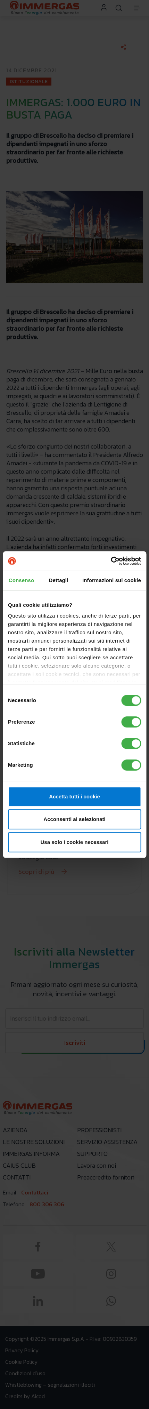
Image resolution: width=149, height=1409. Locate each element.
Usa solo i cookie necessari (75, 842)
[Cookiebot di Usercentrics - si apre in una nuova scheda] (110, 560)
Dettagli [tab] (58, 580)
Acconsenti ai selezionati (74, 819)
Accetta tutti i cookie (74, 796)
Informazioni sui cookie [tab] (111, 580)
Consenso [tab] (21, 580)
